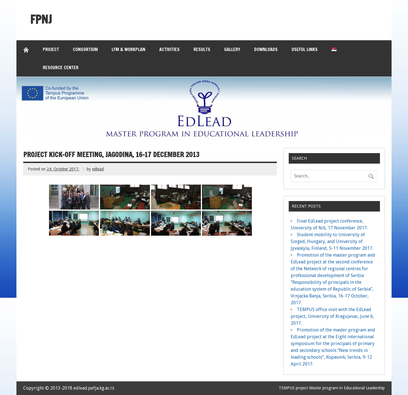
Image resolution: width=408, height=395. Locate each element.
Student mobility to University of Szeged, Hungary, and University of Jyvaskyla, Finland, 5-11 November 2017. (332, 241)
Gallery (232, 49)
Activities (169, 49)
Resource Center (60, 67)
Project (51, 49)
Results (202, 49)
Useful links (305, 49)
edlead (98, 169)
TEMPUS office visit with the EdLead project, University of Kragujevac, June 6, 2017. (332, 316)
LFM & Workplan (128, 49)
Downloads (266, 49)
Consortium (85, 49)
